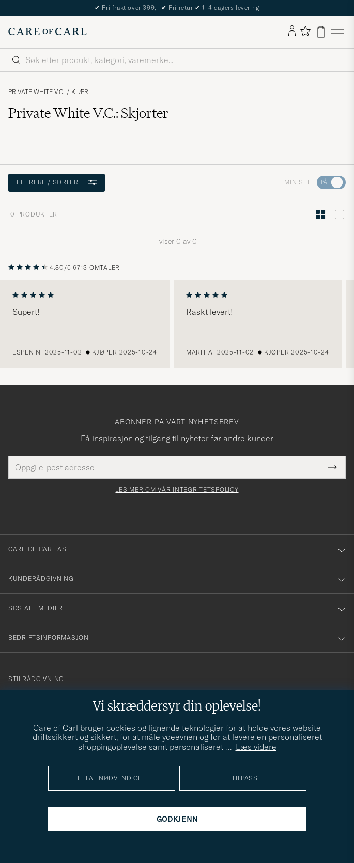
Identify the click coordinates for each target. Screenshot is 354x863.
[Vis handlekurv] (321, 32)
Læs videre (256, 746)
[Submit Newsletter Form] (332, 467)
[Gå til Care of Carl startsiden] (47, 31)
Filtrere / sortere (57, 182)
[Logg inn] (292, 31)
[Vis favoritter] (305, 32)
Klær (79, 92)
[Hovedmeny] (337, 32)
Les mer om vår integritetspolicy (176, 490)
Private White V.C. (36, 92)
